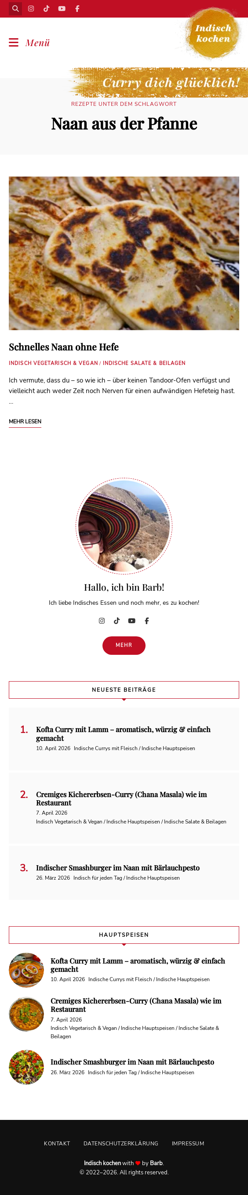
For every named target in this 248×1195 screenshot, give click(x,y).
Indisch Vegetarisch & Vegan (53, 363)
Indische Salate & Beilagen (144, 363)
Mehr (124, 645)
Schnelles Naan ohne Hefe (64, 346)
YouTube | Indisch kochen (61, 8)
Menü (38, 42)
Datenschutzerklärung (121, 1143)
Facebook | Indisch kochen (77, 8)
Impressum (188, 1143)
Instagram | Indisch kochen (30, 8)
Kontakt (57, 1143)
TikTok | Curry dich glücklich (46, 8)
